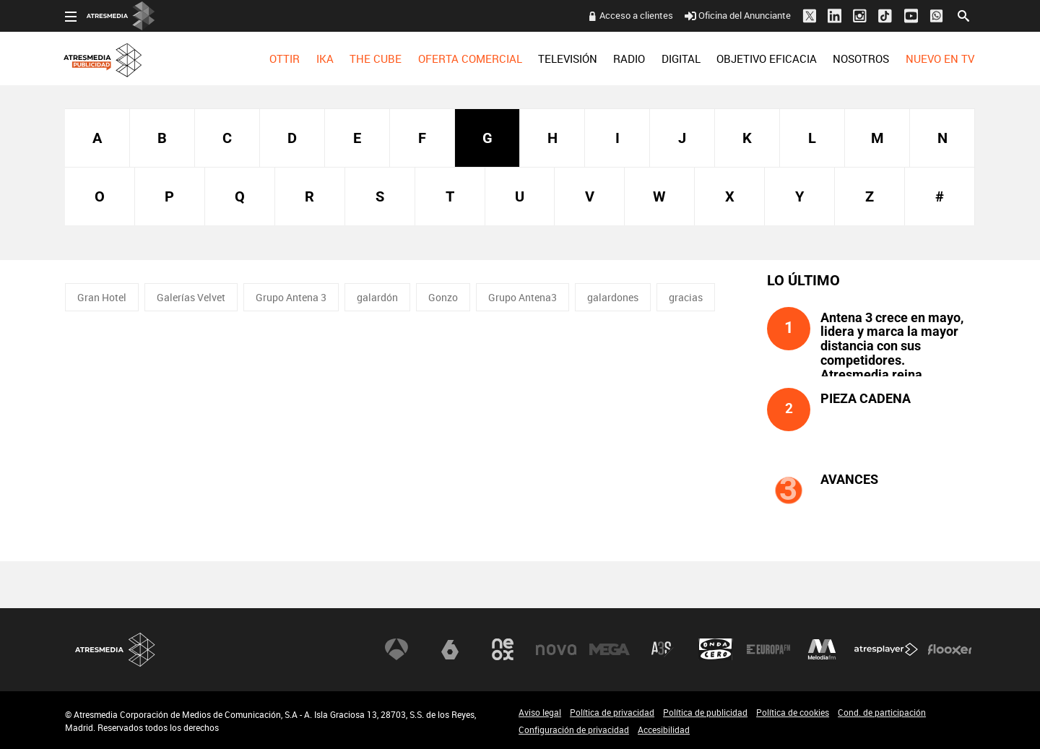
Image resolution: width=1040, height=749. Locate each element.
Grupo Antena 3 (291, 297)
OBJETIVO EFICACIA (766, 58)
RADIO (629, 58)
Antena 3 (396, 649)
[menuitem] (284, 58)
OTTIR (284, 58)
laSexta (450, 649)
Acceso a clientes (636, 15)
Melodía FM (822, 649)
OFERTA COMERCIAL (470, 58)
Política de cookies (792, 712)
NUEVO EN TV (940, 58)
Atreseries (662, 649)
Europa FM (768, 649)
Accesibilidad (664, 729)
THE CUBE (376, 58)
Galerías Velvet (191, 297)
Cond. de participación (882, 712)
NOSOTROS (861, 58)
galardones (612, 297)
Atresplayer (886, 649)
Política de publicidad (705, 712)
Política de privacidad (612, 712)
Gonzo (443, 297)
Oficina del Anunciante (738, 15)
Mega (609, 649)
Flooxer (949, 649)
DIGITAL (681, 58)
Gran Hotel (101, 297)
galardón (377, 297)
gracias (686, 297)
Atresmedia (115, 650)
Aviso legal (540, 712)
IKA (325, 58)
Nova (556, 649)
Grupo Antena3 (522, 297)
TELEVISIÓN (567, 58)
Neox (502, 649)
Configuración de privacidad (574, 729)
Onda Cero (715, 649)
